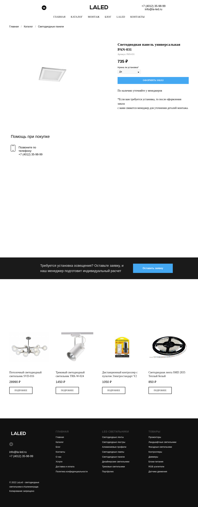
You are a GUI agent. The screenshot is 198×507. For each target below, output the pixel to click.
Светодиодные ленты (113, 437)
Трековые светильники (113, 466)
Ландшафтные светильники (162, 442)
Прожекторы (154, 437)
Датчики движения (157, 471)
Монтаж (93, 16)
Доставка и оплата (65, 466)
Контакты (137, 16)
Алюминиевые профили (114, 447)
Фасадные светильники (160, 447)
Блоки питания (155, 461)
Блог (108, 16)
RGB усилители (156, 466)
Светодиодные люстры (113, 442)
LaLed (121, 16)
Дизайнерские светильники (115, 461)
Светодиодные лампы (113, 452)
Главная (59, 16)
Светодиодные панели (51, 26)
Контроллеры (155, 452)
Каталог (77, 16)
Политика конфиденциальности (72, 471)
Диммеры (153, 457)
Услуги (59, 461)
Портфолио (108, 471)
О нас (58, 457)
